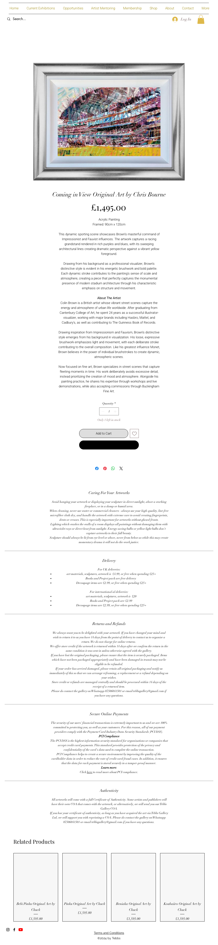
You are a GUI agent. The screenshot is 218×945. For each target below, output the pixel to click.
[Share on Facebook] (96, 468)
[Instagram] (8, 930)
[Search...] (37, 19)
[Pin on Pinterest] (105, 468)
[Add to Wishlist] (134, 433)
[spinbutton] (109, 411)
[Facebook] (14, 930)
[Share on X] (121, 468)
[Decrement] (102, 411)
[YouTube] (21, 930)
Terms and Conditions (109, 933)
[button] (201, 19)
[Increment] (115, 411)
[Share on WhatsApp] (113, 468)
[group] (109, 887)
